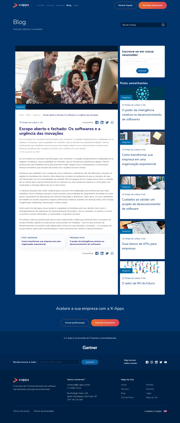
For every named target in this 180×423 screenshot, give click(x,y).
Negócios (20, 107)
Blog (69, 5)
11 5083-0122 (74, 388)
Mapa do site (151, 397)
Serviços (50, 5)
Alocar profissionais (75, 322)
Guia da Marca (127, 397)
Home (21, 115)
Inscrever (142, 70)
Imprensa (60, 5)
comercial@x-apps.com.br (78, 384)
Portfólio (41, 5)
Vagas (76, 5)
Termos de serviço (21, 411)
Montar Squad (125, 5)
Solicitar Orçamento (153, 5)
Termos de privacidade (44, 411)
